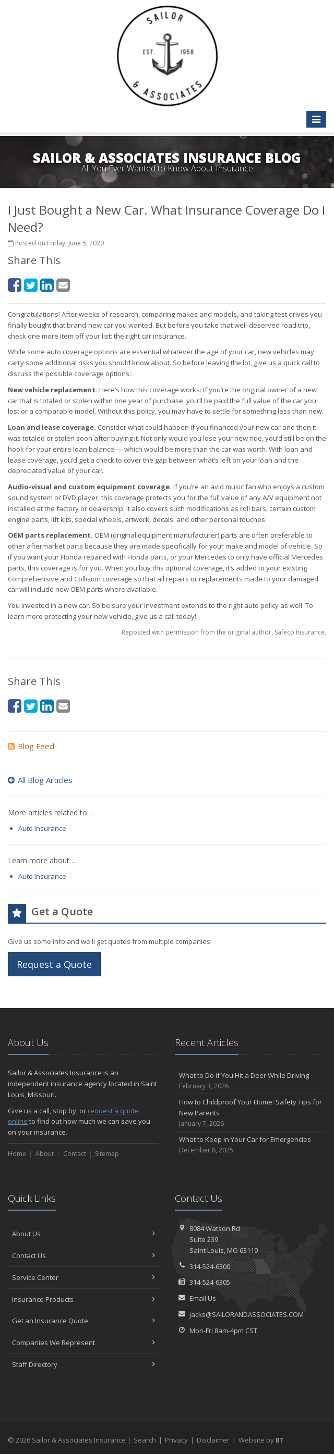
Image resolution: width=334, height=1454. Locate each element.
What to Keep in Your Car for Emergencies (250, 1145)
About (44, 1153)
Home (17, 1153)
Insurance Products (83, 1299)
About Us (83, 1233)
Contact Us (83, 1255)
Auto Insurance (42, 828)
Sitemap (107, 1153)
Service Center (83, 1277)
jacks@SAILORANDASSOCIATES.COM (246, 1314)
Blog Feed (31, 746)
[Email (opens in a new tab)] (63, 284)
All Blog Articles (40, 780)
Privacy (176, 1440)
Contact (74, 1153)
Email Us (202, 1298)
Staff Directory (83, 1364)
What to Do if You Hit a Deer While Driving (250, 1081)
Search (145, 1440)
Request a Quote (54, 964)
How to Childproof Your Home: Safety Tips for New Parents (250, 1112)
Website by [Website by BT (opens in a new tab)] (261, 1440)
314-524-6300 (209, 1266)
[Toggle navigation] (316, 119)
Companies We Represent (83, 1342)
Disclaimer (213, 1440)
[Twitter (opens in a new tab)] (31, 284)
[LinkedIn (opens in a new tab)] (47, 284)
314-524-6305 (209, 1282)
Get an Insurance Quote (83, 1320)
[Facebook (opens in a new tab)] (14, 284)
